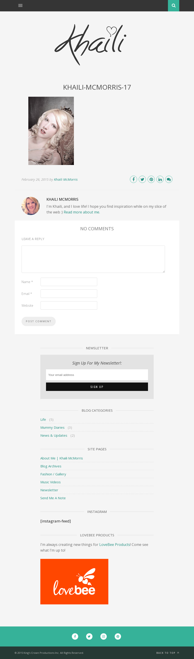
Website (27, 305)
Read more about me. (82, 212)
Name (27, 282)
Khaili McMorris (66, 179)
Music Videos (50, 482)
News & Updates (53, 435)
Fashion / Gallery (53, 474)
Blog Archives (50, 466)
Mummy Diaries (52, 427)
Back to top (167, 652)
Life (43, 419)
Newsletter (49, 490)
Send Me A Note (53, 498)
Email (27, 293)
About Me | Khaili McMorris (61, 458)
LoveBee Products (114, 544)
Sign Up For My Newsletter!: (97, 363)
